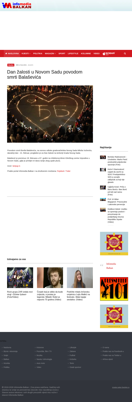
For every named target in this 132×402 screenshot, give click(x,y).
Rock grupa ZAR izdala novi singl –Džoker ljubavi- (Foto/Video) (20, 294)
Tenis (72, 363)
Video (39, 367)
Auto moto (41, 363)
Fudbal (72, 355)
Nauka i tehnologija (44, 359)
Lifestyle (73, 347)
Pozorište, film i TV (44, 351)
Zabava (73, 351)
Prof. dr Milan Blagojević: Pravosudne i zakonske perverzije (117, 201)
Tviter (67, 171)
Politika (6, 367)
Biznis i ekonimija (10, 351)
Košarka (73, 359)
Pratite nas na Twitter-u (112, 355)
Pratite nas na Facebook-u (113, 351)
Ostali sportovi (75, 367)
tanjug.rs (16, 165)
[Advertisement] (66, 30)
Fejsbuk (60, 171)
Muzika (39, 355)
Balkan (6, 359)
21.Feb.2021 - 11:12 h (24, 65)
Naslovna (7, 347)
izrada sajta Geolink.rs (120, 387)
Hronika (7, 363)
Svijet (6, 355)
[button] (26, 53)
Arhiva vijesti (108, 359)
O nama (106, 347)
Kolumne (40, 347)
